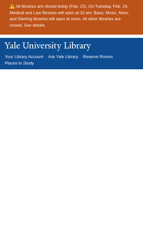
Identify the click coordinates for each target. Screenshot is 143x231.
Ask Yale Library (63, 56)
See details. (35, 25)
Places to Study (19, 63)
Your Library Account (24, 56)
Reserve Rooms (98, 56)
